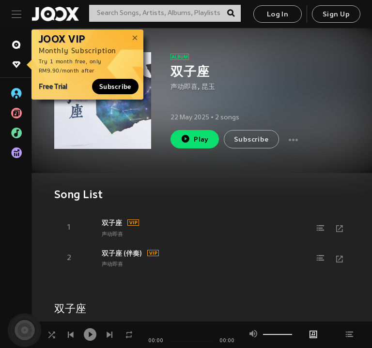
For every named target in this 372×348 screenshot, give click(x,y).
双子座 (112, 223)
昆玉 (208, 87)
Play (194, 139)
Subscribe (115, 86)
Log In (277, 14)
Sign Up (336, 14)
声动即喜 (184, 87)
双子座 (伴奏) (122, 253)
